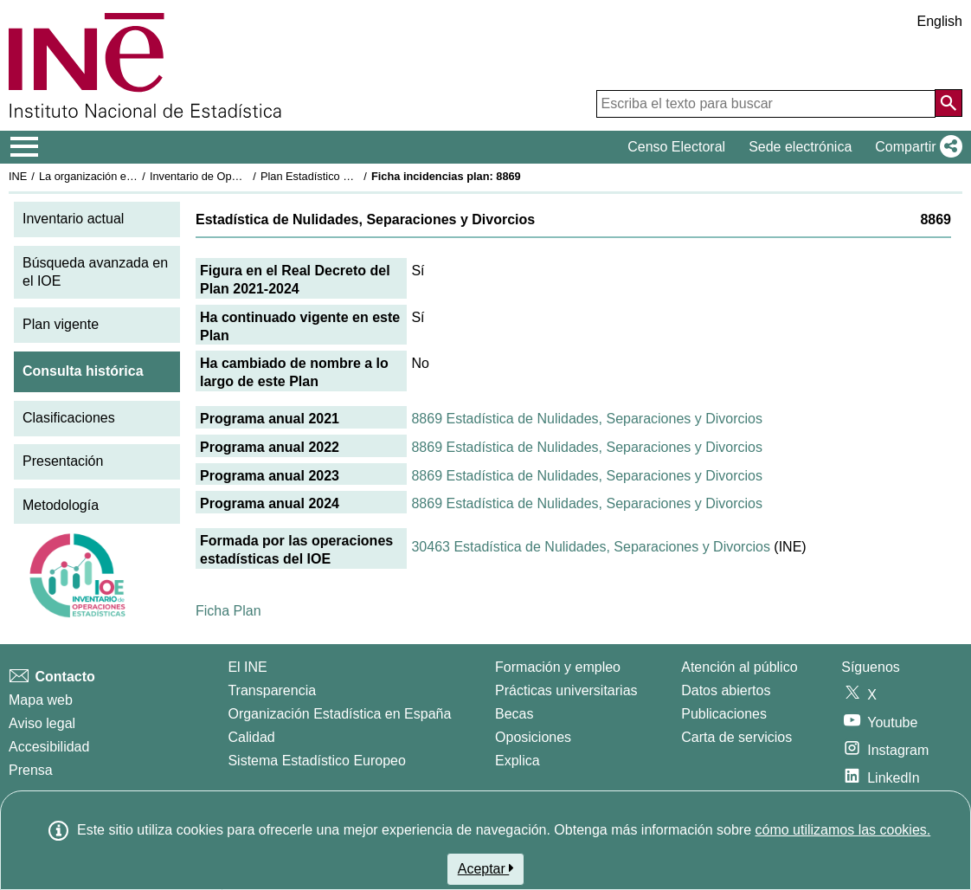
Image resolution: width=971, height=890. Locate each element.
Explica (517, 760)
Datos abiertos (725, 690)
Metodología (61, 505)
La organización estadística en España (134, 176)
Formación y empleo (558, 667)
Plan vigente (61, 324)
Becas (514, 713)
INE (18, 176)
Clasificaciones (69, 417)
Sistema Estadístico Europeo (316, 760)
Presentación (63, 461)
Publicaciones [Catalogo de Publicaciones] (724, 713)
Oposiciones (533, 737)
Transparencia (272, 690)
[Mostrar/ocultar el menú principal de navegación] (25, 147)
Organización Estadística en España (339, 713)
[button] (915, 147)
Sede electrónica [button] (800, 146)
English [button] (939, 21)
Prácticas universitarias (566, 690)
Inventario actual (73, 218)
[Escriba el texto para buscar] (766, 104)
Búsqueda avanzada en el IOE (95, 271)
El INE (247, 667)
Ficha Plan (228, 610)
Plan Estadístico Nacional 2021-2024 (351, 176)
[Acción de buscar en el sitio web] (948, 103)
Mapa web (41, 700)
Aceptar (486, 868)
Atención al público (739, 667)
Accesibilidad (49, 746)
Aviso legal (42, 723)
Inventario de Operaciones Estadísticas (246, 176)
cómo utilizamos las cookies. (842, 829)
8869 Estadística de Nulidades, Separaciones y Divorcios (586, 418)
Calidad (251, 737)
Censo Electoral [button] (676, 146)
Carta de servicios (736, 737)
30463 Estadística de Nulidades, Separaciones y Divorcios (590, 546)
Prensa (31, 770)
